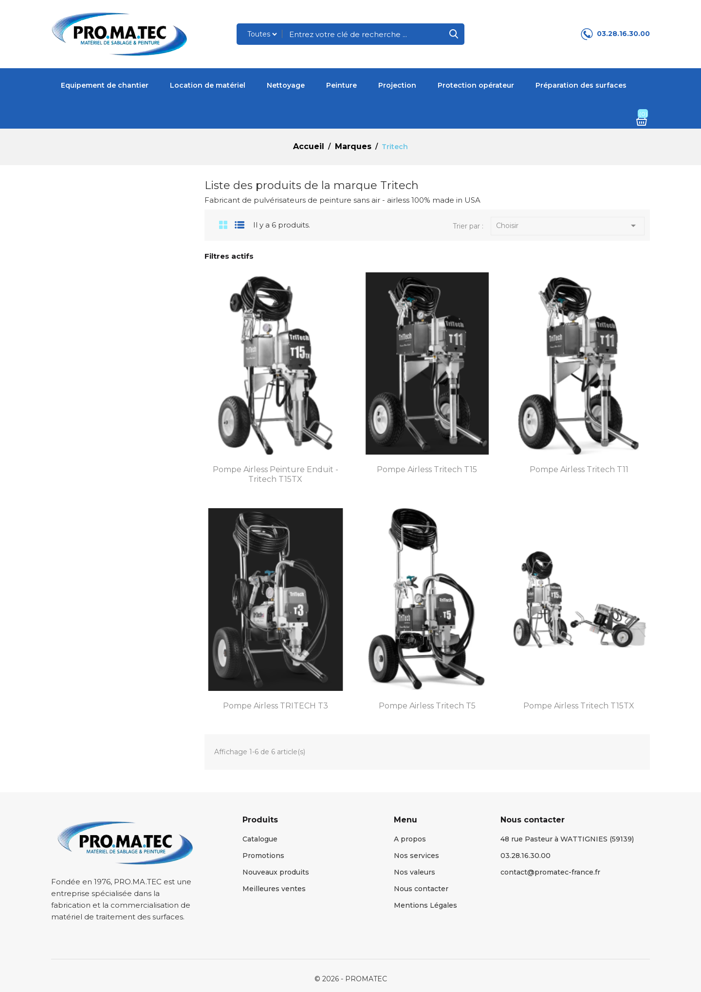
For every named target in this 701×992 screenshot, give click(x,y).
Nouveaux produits (275, 872)
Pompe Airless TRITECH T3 (275, 705)
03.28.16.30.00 (623, 33)
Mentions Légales (425, 905)
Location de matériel (207, 85)
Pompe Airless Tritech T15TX (578, 705)
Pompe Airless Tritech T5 (427, 705)
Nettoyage (286, 85)
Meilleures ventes (274, 888)
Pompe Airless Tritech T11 (579, 469)
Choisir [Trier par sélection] (567, 226)
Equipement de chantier (104, 85)
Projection (397, 85)
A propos (410, 839)
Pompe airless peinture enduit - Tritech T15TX (275, 474)
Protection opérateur (476, 85)
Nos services (416, 855)
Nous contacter (421, 888)
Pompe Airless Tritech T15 (427, 469)
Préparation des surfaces (581, 85)
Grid (220, 225)
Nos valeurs (414, 872)
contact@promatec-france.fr (550, 872)
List (240, 225)
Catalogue (259, 839)
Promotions (263, 855)
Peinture (341, 85)
